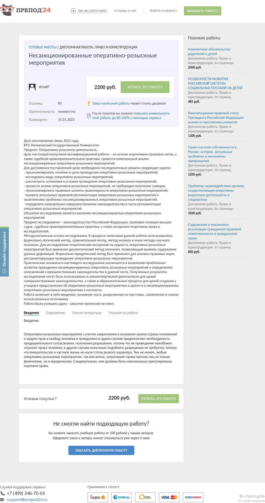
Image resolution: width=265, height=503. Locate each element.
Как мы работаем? (92, 10)
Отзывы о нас (125, 10)
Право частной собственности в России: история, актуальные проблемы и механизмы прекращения (212, 154)
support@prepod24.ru (27, 499)
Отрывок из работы (123, 312)
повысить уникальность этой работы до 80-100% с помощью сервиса (131, 115)
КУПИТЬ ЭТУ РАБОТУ (145, 87)
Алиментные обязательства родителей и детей (209, 51)
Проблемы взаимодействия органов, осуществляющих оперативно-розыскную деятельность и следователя (216, 193)
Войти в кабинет (163, 10)
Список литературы (87, 312)
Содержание (55, 312)
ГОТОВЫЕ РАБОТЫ (42, 47)
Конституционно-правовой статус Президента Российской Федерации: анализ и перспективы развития (216, 117)
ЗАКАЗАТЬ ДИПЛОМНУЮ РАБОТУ (101, 450)
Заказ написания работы (111, 103)
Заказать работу (202, 11)
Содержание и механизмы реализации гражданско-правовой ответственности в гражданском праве (214, 231)
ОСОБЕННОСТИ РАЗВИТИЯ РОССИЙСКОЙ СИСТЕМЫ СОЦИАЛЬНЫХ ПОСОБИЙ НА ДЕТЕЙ (215, 83)
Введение (31, 312)
